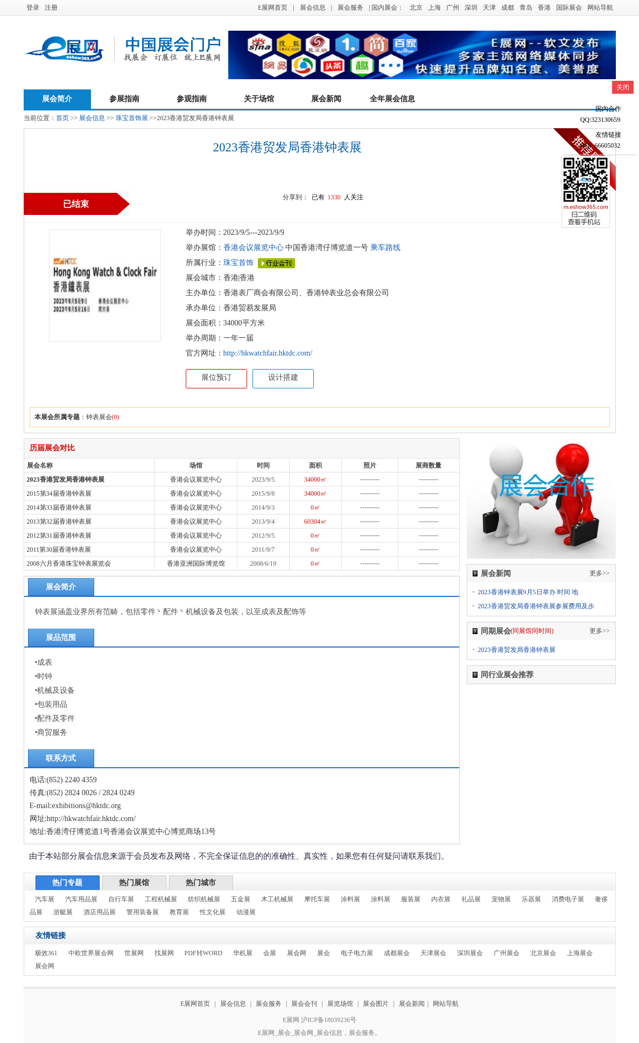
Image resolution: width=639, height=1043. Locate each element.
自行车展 (121, 899)
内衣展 (441, 899)
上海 (434, 7)
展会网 (296, 953)
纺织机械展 (204, 899)
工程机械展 (161, 899)
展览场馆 (340, 1003)
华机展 (242, 953)
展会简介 (57, 99)
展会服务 (350, 7)
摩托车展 (317, 899)
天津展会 (433, 953)
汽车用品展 (81, 899)
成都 (507, 7)
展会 (323, 953)
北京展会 (543, 953)
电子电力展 (357, 953)
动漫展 (246, 912)
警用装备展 (143, 912)
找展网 (164, 953)
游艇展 (63, 912)
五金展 (240, 899)
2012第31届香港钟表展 (59, 535)
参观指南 (192, 99)
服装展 (410, 899)
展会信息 (313, 7)
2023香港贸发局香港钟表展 (65, 479)
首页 (62, 118)
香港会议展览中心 (253, 248)
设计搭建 (283, 377)
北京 (416, 7)
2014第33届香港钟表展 (59, 507)
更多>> (599, 573)
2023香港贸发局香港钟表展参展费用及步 (536, 606)
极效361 (46, 953)
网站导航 (600, 7)
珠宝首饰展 (132, 118)
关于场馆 (259, 99)
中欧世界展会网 (91, 953)
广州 (452, 7)
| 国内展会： (386, 7)
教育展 (179, 912)
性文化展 (213, 912)
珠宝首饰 (238, 263)
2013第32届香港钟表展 (59, 521)
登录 (32, 7)
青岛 (525, 7)
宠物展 (501, 899)
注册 (51, 7)
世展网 (134, 953)
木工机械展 (277, 899)
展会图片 (376, 1003)
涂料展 (350, 899)
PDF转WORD (204, 953)
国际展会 (569, 7)
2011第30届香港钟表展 (59, 549)
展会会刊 (304, 1003)
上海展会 (580, 953)
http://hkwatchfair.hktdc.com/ (268, 353)
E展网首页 (272, 7)
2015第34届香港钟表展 (59, 493)
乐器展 (531, 899)
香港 (544, 7)
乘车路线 (384, 248)
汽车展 (44, 899)
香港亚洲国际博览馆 (196, 563)
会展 (269, 953)
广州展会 (506, 953)
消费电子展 (568, 899)
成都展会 (397, 953)
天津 (489, 7)
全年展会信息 (392, 99)
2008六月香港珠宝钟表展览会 (69, 563)
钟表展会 (99, 417)
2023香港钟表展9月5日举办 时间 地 (528, 592)
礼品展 (471, 899)
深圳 (471, 7)
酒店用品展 (99, 912)
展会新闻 (326, 99)
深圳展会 (470, 953)
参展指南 (124, 99)
